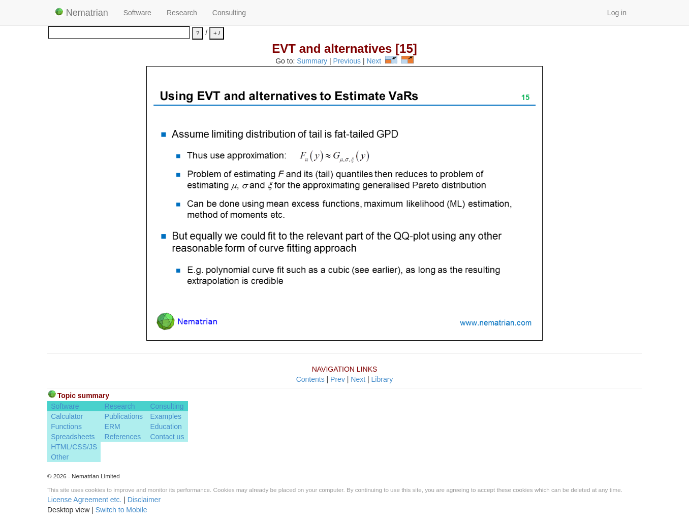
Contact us (167, 437)
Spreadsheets (73, 437)
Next (373, 61)
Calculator (67, 416)
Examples (165, 416)
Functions (66, 426)
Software (137, 13)
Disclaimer (144, 500)
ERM (112, 426)
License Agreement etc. (84, 500)
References (123, 437)
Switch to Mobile (121, 510)
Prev (337, 379)
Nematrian (81, 13)
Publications (124, 416)
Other (60, 457)
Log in (617, 13)
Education (165, 426)
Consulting (229, 13)
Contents (310, 379)
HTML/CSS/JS (74, 447)
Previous (347, 61)
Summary (312, 61)
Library (382, 379)
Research (182, 13)
